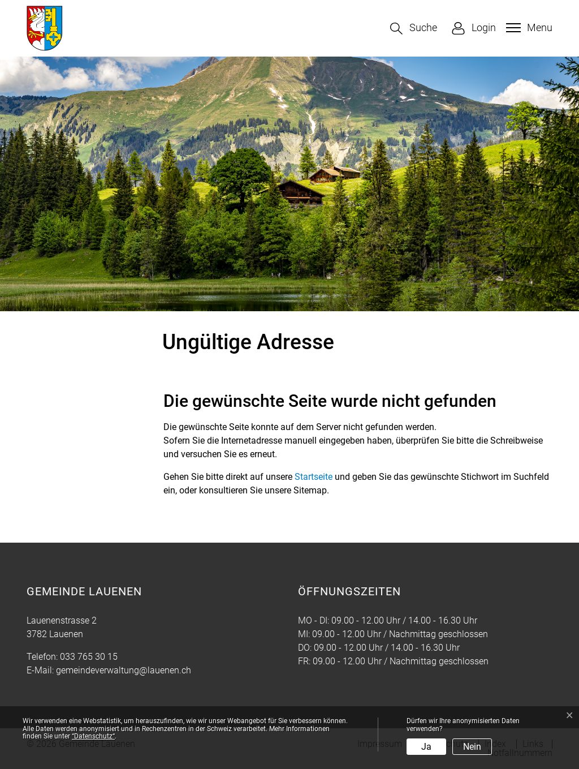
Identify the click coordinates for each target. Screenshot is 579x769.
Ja (426, 746)
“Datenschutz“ (93, 736)
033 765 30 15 (89, 656)
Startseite (313, 476)
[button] (413, 28)
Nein (472, 746)
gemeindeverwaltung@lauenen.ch (123, 670)
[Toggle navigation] (527, 27)
